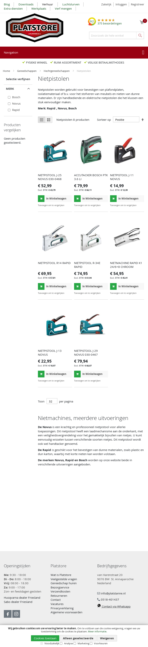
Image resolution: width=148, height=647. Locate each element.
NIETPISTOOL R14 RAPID (54, 263)
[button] (68, 205)
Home (7, 71)
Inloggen (121, 4)
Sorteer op (104, 120)
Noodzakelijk (51, 643)
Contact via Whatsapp (113, 606)
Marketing (83, 643)
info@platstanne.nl (111, 593)
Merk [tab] (10, 89)
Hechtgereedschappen (57, 71)
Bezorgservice (60, 587)
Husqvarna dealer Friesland (22, 597)
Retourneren (59, 596)
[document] (74, 636)
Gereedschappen (27, 71)
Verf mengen (63, 8)
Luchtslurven (70, 4)
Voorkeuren (101, 643)
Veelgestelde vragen (64, 579)
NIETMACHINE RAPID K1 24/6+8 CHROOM (126, 265)
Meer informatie (97, 631)
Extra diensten (13, 8)
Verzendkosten (60, 591)
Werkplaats (38, 8)
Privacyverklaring (62, 608)
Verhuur (48, 4)
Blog (7, 4)
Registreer (137, 4)
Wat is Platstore (61, 575)
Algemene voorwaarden (66, 612)
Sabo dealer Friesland (18, 602)
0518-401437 (108, 599)
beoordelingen (110, 22)
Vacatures (57, 604)
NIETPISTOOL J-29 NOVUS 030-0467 (86, 352)
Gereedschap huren (64, 583)
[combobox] (116, 35)
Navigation (11, 52)
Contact (56, 600)
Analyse (68, 643)
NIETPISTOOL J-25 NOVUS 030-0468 (50, 177)
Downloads (25, 4)
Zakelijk (106, 4)
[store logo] (34, 28)
